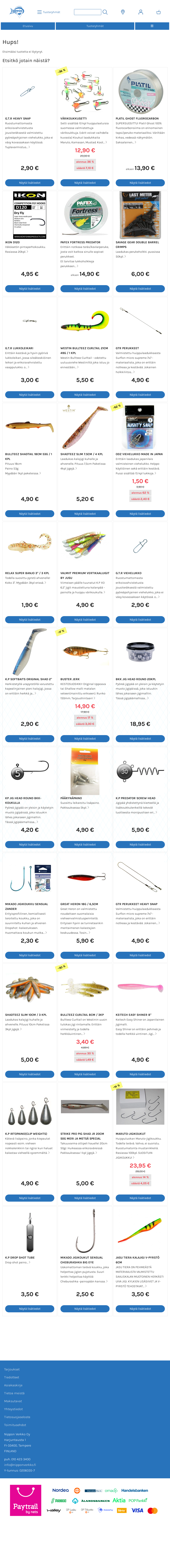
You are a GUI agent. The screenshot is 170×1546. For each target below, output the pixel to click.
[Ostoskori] (158, 12)
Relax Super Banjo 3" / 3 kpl (27, 573)
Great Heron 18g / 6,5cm (79, 904)
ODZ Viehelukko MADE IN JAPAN (139, 454)
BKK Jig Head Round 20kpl (136, 679)
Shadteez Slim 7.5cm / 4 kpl (81, 454)
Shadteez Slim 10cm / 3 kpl (26, 1015)
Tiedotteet (11, 1377)
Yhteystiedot (13, 1409)
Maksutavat (13, 1401)
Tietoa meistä (14, 1393)
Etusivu (28, 26)
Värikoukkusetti (73, 118)
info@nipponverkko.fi (20, 1465)
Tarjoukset (12, 1369)
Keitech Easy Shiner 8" (133, 1015)
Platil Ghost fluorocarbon (137, 118)
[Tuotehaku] (87, 12)
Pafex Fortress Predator (80, 242)
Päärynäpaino (71, 798)
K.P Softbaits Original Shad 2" (28, 679)
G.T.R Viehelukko (128, 573)
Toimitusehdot (15, 1425)
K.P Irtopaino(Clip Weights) (26, 1134)
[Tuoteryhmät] (49, 12)
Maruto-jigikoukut (131, 1134)
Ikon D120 (12, 242)
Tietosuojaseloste (17, 1417)
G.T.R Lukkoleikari (19, 348)
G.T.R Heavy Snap (18, 118)
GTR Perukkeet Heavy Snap (136, 904)
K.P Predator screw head (135, 798)
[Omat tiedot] (140, 12)
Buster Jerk (70, 679)
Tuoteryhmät (95, 26)
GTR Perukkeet (127, 348)
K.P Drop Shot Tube (20, 1257)
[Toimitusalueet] (122, 12)
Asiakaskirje (13, 1385)
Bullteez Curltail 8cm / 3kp (82, 1015)
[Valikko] (152, 26)
